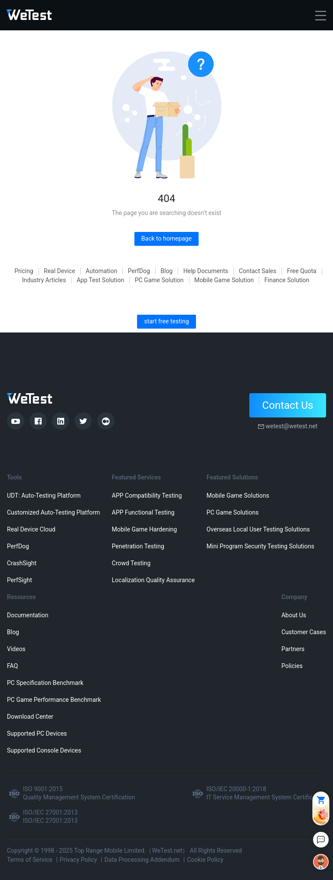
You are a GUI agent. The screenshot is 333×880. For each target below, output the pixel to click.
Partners (292, 648)
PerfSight (19, 580)
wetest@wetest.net (291, 426)
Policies (292, 665)
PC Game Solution (159, 280)
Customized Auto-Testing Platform (53, 512)
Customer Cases (303, 632)
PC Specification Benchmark (45, 682)
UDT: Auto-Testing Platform (44, 495)
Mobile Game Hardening (144, 529)
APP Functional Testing (143, 512)
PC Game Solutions (232, 512)
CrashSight (21, 563)
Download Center (30, 716)
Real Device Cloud (31, 529)
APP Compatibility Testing (147, 495)
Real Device (59, 270)
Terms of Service (29, 859)
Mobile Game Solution (224, 280)
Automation (102, 270)
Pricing (23, 270)
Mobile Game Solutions (237, 495)
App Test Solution (100, 280)
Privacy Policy (78, 859)
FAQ (12, 665)
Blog (166, 270)
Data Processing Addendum (142, 859)
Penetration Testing (138, 546)
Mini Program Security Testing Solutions (260, 546)
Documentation (28, 615)
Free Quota (302, 270)
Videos (16, 648)
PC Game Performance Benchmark (54, 699)
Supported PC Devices (37, 733)
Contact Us (287, 405)
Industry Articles (44, 280)
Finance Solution (287, 280)
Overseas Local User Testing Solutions (258, 529)
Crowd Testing (131, 563)
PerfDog (139, 270)
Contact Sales (257, 270)
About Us (293, 615)
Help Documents (206, 270)
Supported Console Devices (44, 750)
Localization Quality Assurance (153, 580)
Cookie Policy (205, 859)
